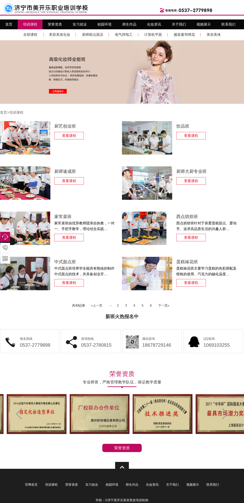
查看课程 (69, 136)
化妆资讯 (154, 24)
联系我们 (228, 24)
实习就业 (80, 24)
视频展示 (204, 24)
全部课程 (30, 34)
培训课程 (30, 24)
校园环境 (104, 24)
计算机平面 (153, 34)
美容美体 (214, 34)
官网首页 (31, 484)
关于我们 (179, 24)
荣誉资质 (55, 24)
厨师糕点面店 (92, 34)
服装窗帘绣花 (184, 34)
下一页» (163, 305)
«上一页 (96, 305)
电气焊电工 (124, 34)
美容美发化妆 (59, 34)
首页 (8, 24)
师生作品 (129, 24)
